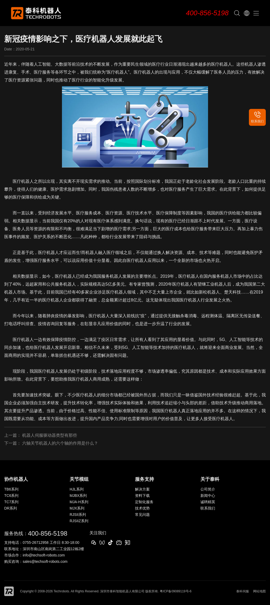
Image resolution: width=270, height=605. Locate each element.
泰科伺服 (242, 591)
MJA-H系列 (79, 502)
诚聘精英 (207, 502)
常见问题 (142, 514)
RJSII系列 (78, 514)
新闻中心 (207, 495)
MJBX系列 (78, 495)
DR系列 (10, 508)
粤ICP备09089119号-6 (175, 591)
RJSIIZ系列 (79, 521)
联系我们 (207, 508)
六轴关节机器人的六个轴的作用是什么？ (60, 443)
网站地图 (259, 591)
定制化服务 (144, 502)
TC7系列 (11, 502)
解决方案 (142, 489)
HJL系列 (77, 489)
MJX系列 (77, 508)
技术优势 (142, 508)
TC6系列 (11, 495)
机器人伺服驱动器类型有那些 (49, 435)
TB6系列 (11, 489)
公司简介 (207, 489)
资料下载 (142, 495)
